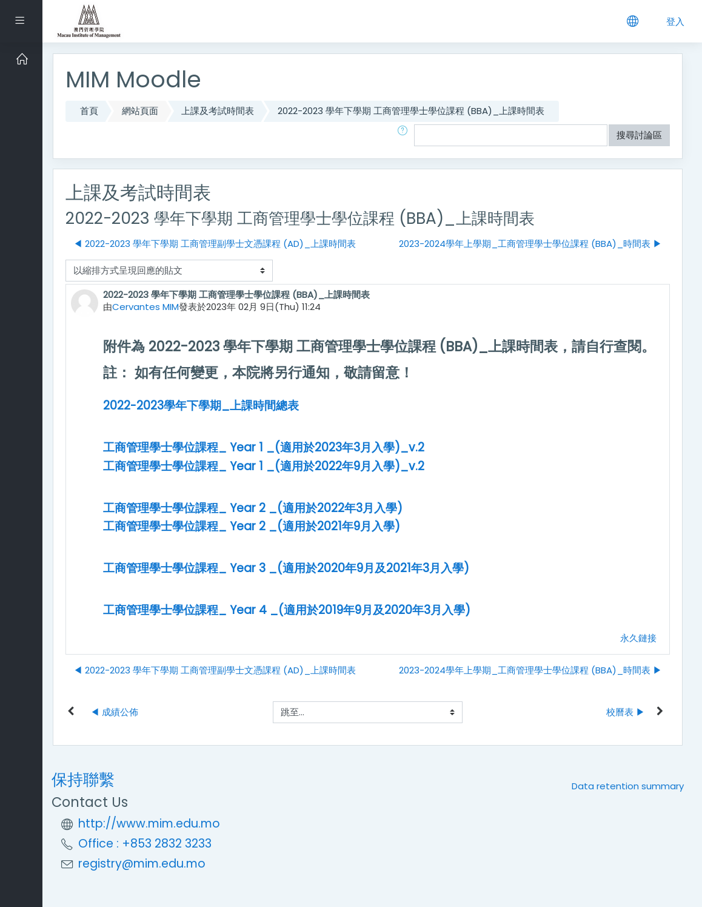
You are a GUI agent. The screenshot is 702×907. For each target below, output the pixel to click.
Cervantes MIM (145, 306)
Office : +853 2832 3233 (145, 843)
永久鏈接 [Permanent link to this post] (638, 638)
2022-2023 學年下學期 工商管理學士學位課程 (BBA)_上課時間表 (411, 110)
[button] (405, 135)
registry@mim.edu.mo (142, 863)
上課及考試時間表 (217, 110)
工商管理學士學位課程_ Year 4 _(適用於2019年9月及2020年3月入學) (286, 610)
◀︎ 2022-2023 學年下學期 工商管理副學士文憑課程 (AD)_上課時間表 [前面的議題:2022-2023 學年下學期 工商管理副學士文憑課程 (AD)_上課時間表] (214, 243)
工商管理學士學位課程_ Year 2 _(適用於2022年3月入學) (253, 508)
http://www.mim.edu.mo (149, 823)
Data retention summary (628, 786)
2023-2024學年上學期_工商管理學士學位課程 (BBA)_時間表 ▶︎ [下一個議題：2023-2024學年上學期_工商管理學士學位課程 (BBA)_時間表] (530, 243)
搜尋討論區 (639, 135)
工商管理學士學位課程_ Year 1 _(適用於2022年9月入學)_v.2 (263, 466)
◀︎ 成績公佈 (114, 712)
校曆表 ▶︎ (625, 712)
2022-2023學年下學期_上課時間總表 (201, 405)
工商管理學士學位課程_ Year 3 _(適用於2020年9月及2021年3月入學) (286, 568)
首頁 (89, 110)
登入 (675, 21)
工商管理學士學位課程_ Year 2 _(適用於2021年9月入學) (251, 526)
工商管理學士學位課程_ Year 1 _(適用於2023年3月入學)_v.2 (263, 447)
